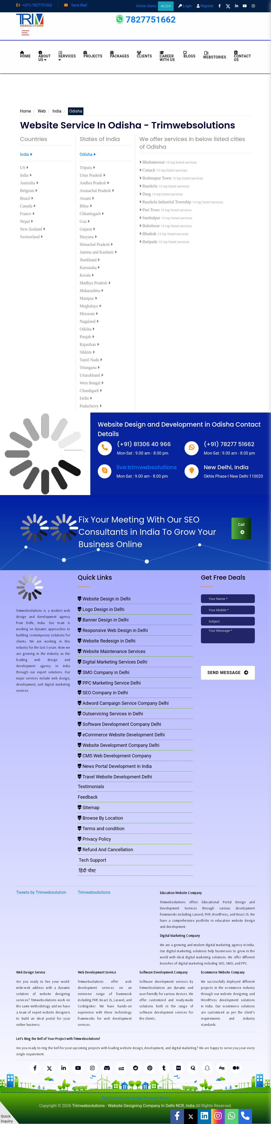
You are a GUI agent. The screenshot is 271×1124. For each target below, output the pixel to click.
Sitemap (89, 807)
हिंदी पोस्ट (87, 870)
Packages (119, 54)
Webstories (214, 55)
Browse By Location (100, 818)
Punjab (87, 337)
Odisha (88, 154)
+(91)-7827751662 (34, 5)
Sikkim (87, 352)
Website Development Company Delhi (118, 745)
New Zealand (32, 229)
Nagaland (89, 321)
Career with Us (167, 56)
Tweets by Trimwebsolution (41, 892)
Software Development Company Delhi (119, 724)
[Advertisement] (135, 92)
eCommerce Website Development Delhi (121, 734)
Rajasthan (89, 344)
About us (44, 56)
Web (42, 111)
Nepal (26, 221)
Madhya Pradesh (95, 283)
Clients (144, 54)
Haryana (88, 237)
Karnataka (90, 267)
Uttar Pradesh (92, 175)
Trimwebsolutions (94, 892)
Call (241, 528)
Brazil (26, 198)
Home (25, 111)
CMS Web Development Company (114, 755)
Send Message (227, 672)
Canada (27, 206)
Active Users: (155, 6)
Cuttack (147, 170)
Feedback (88, 797)
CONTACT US (242, 56)
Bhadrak (148, 234)
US (24, 167)
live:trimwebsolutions (147, 467)
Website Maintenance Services (112, 651)
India (56, 111)
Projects (92, 54)
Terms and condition (101, 828)
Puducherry (91, 406)
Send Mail (75, 5)
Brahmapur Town (155, 178)
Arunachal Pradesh (97, 190)
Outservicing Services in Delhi (110, 713)
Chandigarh (91, 390)
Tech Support (92, 860)
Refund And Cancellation (105, 849)
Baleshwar (150, 226)
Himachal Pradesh (96, 244)
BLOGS (189, 54)
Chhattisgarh (92, 214)
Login (185, 6)
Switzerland (31, 237)
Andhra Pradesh (94, 183)
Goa (85, 221)
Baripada (148, 241)
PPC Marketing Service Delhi (109, 683)
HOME (25, 54)
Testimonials (91, 786)
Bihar (86, 206)
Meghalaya (90, 306)
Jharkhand (90, 260)
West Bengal (92, 383)
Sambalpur (150, 218)
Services (67, 56)
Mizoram (89, 314)
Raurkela (148, 186)
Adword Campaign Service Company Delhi (123, 703)
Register (205, 6)
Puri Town (150, 210)
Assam (87, 198)
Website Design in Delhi (104, 598)
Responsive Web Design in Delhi (113, 630)
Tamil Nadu (91, 360)
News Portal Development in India (115, 766)
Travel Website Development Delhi (115, 776)
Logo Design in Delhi (101, 609)
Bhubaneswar (152, 162)
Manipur (88, 298)
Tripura (87, 167)
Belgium (28, 190)
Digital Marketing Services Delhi (112, 662)
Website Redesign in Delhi (107, 641)
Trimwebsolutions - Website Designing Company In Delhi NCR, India (133, 1105)
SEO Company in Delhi (103, 692)
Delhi (86, 398)
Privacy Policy (94, 839)
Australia (29, 183)
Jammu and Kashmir (98, 252)
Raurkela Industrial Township (165, 202)
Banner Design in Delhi (103, 620)
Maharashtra (91, 290)
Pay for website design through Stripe (135, 1098)
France (27, 214)
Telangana (90, 367)
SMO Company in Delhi (103, 672)
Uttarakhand (91, 375)
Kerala (87, 275)
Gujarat (87, 229)
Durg (145, 194)
